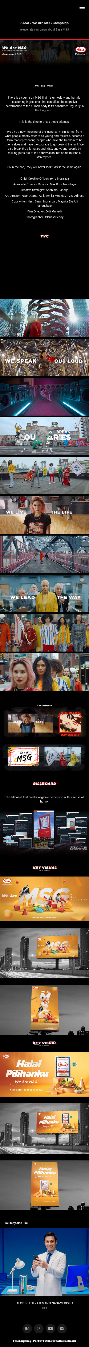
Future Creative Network (59, 1341)
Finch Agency (22, 1341)
